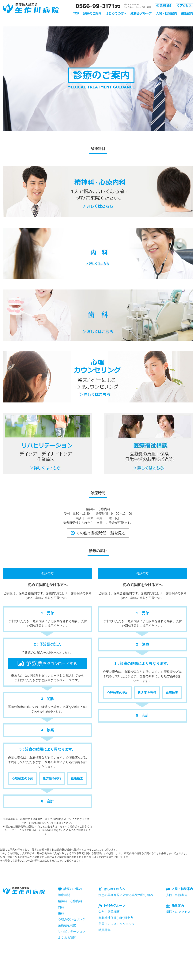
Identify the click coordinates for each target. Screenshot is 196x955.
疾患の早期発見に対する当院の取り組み (125, 895)
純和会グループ (141, 13)
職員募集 (104, 930)
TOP (76, 13)
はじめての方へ (116, 13)
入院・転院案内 (166, 13)
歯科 (61, 913)
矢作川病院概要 (109, 911)
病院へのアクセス (178, 911)
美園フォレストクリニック (116, 924)
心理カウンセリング (71, 919)
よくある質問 (67, 937)
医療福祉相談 (67, 925)
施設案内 (187, 13)
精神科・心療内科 (70, 901)
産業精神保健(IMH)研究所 (115, 917)
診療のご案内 (92, 13)
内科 (61, 907)
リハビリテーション (71, 931)
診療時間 (64, 895)
